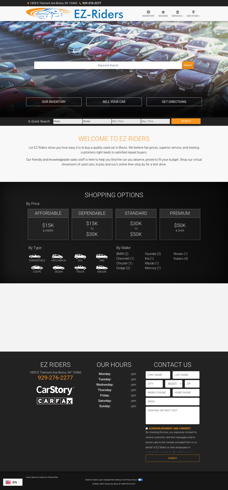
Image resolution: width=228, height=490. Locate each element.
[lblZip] (192, 384)
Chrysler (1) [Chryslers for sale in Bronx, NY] (124, 263)
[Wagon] (102, 269)
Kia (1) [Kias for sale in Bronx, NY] (149, 258)
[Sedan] (58, 269)
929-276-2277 (91, 3)
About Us (35, 477)
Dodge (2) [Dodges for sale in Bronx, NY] (123, 268)
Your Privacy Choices (132, 480)
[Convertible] (37, 258)
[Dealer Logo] (74, 14)
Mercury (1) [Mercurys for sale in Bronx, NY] (153, 268)
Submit (172, 458)
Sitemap (118, 480)
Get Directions (174, 102)
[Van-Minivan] (102, 258)
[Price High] (155, 121)
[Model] (96, 121)
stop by (140, 164)
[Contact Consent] (147, 428)
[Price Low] (125, 121)
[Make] (66, 121)
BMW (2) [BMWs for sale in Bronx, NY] (122, 254)
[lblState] (173, 384)
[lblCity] (154, 384)
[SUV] (80, 258)
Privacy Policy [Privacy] (53, 477)
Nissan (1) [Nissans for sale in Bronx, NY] (181, 254)
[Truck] (80, 269)
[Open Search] (108, 65)
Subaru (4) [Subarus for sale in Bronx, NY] (181, 258)
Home (28, 477)
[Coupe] (37, 269)
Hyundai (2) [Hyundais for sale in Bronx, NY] (153, 254)
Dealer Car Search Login (93, 480)
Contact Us (43, 477)
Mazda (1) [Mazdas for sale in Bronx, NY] (152, 263)
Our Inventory (54, 102)
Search (188, 65)
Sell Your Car (114, 102)
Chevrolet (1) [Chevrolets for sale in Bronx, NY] (125, 258)
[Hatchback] (58, 258)
